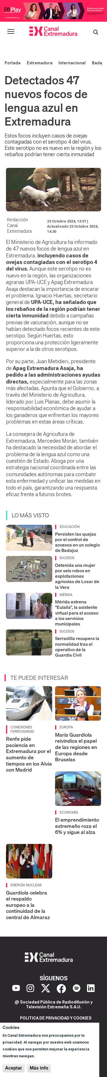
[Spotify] (76, 988)
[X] (45, 988)
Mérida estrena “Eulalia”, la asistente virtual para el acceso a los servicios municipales (76, 612)
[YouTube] (16, 988)
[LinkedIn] (91, 988)
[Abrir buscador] (96, 31)
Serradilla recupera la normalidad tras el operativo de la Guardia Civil (77, 647)
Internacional (72, 63)
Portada (13, 63)
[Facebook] (61, 988)
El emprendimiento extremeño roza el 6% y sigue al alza (77, 826)
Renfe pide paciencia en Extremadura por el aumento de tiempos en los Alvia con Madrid (29, 754)
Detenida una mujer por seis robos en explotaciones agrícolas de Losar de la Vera (77, 576)
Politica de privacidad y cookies (56, 1018)
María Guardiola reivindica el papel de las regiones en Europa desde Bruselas (76, 747)
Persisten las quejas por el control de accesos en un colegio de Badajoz (77, 542)
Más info (39, 1068)
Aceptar (13, 1068)
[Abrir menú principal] (11, 31)
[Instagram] (30, 988)
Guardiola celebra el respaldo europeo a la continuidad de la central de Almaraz (28, 905)
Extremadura (40, 63)
